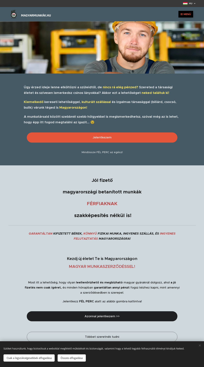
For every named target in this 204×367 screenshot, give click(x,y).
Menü (186, 14)
